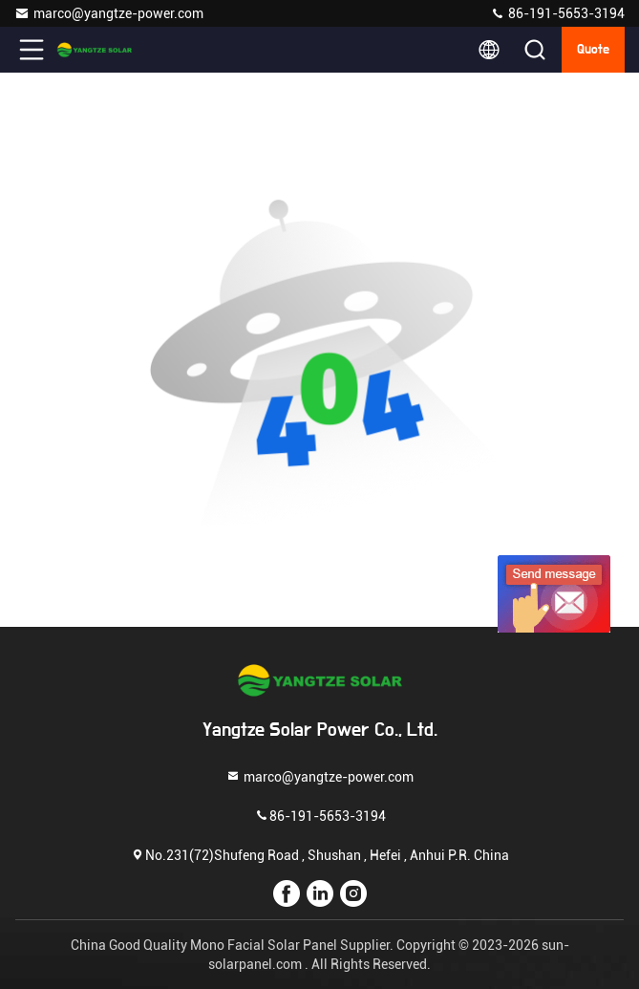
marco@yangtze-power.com (108, 13)
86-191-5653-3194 (557, 13)
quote (593, 49)
